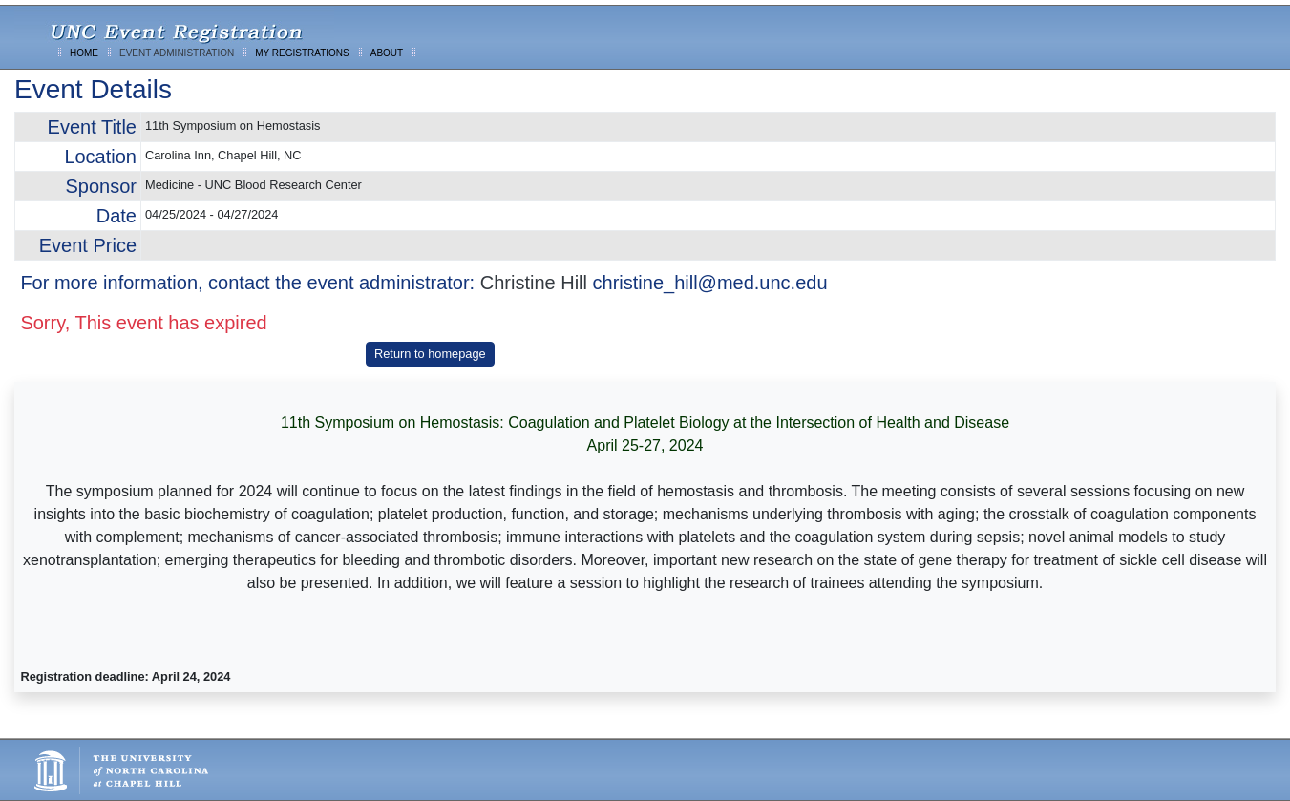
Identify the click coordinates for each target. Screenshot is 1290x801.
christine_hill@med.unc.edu (710, 282)
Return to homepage (430, 354)
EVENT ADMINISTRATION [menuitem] (176, 53)
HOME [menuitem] (84, 53)
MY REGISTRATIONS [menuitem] (302, 53)
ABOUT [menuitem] (386, 53)
